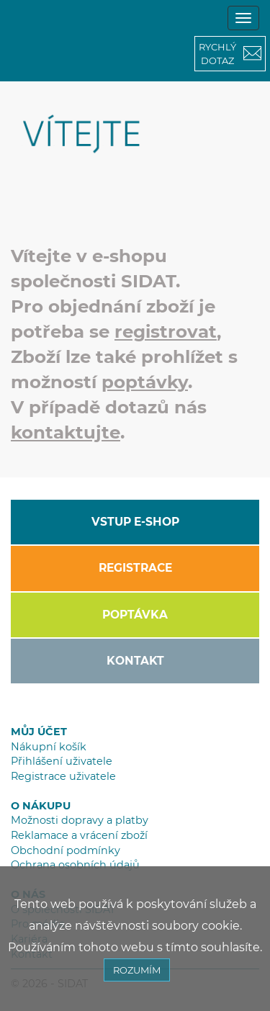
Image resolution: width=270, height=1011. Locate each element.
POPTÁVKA (135, 614)
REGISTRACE (135, 568)
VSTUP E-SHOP (135, 522)
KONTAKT (135, 661)
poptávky (145, 381)
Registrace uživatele (63, 776)
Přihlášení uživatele (61, 761)
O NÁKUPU (41, 805)
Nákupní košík (48, 746)
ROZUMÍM (137, 970)
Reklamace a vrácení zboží (79, 835)
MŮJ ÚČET (39, 731)
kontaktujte (65, 432)
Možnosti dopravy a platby (79, 820)
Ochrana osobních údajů (75, 864)
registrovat (165, 331)
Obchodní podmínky (65, 850)
